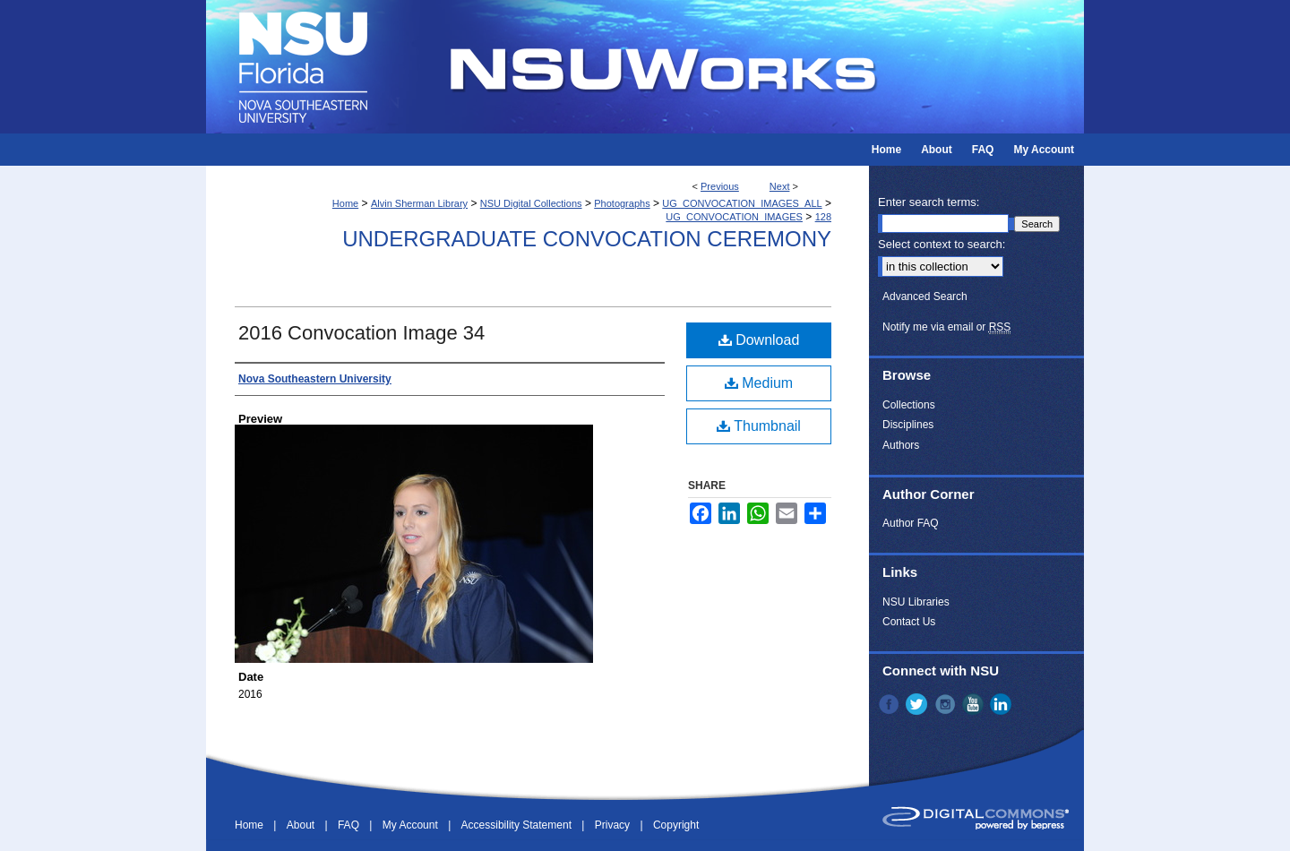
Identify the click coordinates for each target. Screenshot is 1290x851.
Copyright (676, 825)
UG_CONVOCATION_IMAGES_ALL (741, 203)
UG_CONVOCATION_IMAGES (734, 216)
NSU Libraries (916, 602)
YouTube (974, 704)
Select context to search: (941, 244)
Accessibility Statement (518, 825)
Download (759, 340)
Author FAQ (910, 523)
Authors (900, 445)
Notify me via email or (946, 327)
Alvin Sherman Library (419, 203)
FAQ (350, 825)
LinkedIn (1002, 704)
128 (823, 216)
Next (780, 186)
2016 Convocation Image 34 (361, 333)
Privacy (614, 825)
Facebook (890, 704)
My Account (412, 825)
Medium (759, 383)
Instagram (946, 704)
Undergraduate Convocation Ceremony (586, 239)
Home (345, 203)
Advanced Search (925, 296)
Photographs (621, 203)
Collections (908, 405)
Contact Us (908, 621)
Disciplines (907, 424)
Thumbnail (759, 426)
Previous (720, 186)
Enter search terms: (928, 202)
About (302, 825)
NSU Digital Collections (531, 203)
